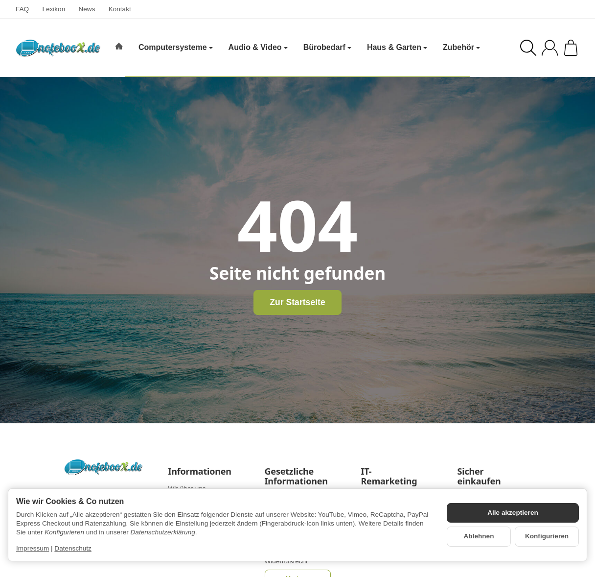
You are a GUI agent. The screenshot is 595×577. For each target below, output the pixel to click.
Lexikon (53, 9)
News (86, 9)
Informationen (199, 472)
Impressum (32, 548)
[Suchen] (528, 47)
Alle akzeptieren (512, 512)
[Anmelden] (549, 47)
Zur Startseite (297, 302)
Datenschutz (73, 548)
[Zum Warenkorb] (570, 47)
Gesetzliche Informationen (296, 476)
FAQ (22, 9)
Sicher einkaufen (479, 476)
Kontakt (120, 9)
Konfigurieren (547, 536)
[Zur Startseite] (58, 48)
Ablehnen (479, 536)
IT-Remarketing (389, 476)
